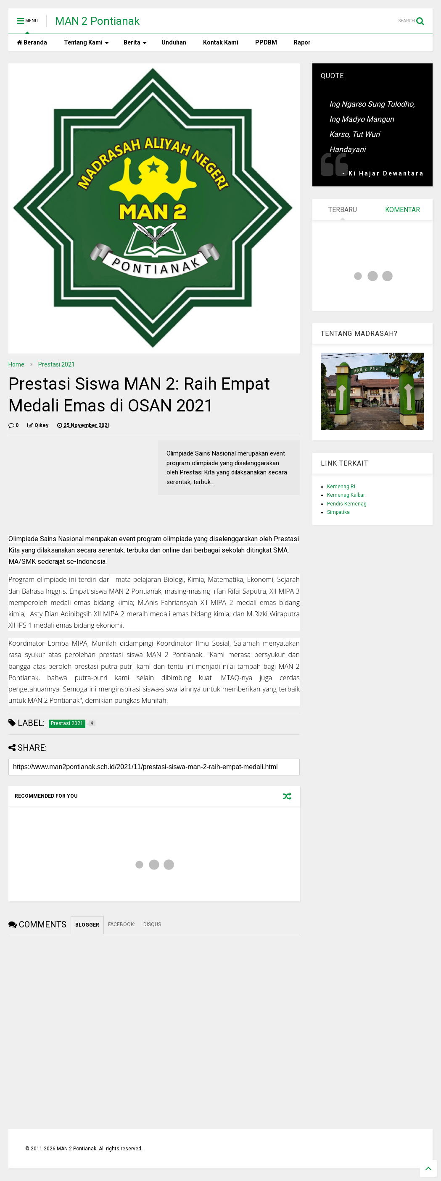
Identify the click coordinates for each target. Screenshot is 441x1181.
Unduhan (173, 42)
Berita (135, 42)
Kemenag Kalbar (346, 495)
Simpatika (338, 512)
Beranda (32, 42)
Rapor (302, 42)
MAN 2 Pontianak (97, 21)
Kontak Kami (220, 42)
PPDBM (266, 42)
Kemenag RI (341, 487)
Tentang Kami (86, 42)
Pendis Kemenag (347, 504)
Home (16, 364)
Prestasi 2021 (56, 364)
